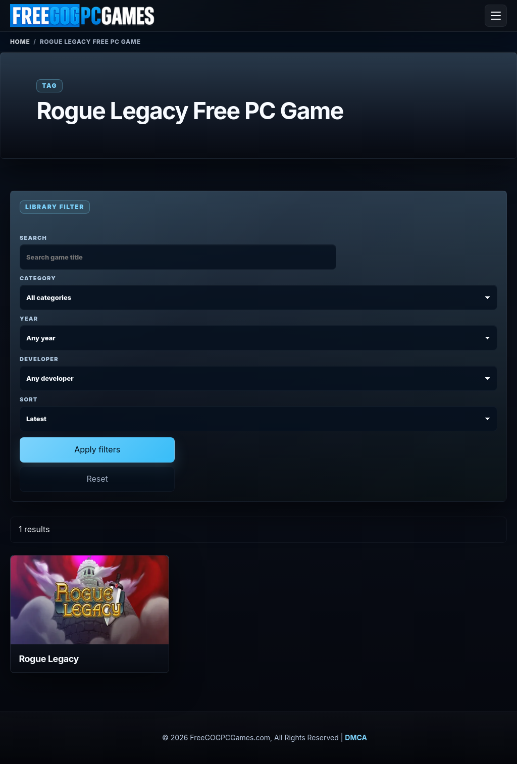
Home (20, 41)
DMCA (356, 737)
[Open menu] (496, 16)
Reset (97, 479)
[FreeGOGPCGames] (83, 15)
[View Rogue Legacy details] (90, 599)
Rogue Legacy (49, 658)
